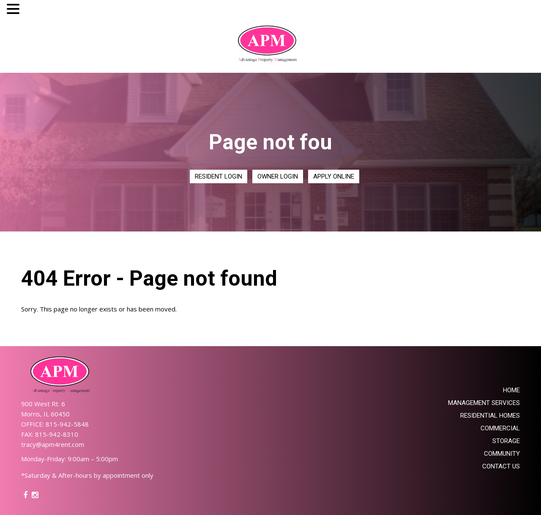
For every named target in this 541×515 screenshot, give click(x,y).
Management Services (484, 403)
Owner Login (277, 176)
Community (502, 453)
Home (511, 390)
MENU (34, 11)
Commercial (500, 428)
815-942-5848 (67, 424)
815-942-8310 (56, 434)
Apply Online (333, 176)
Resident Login (218, 176)
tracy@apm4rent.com (52, 444)
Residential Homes (490, 415)
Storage (506, 441)
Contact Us (501, 466)
